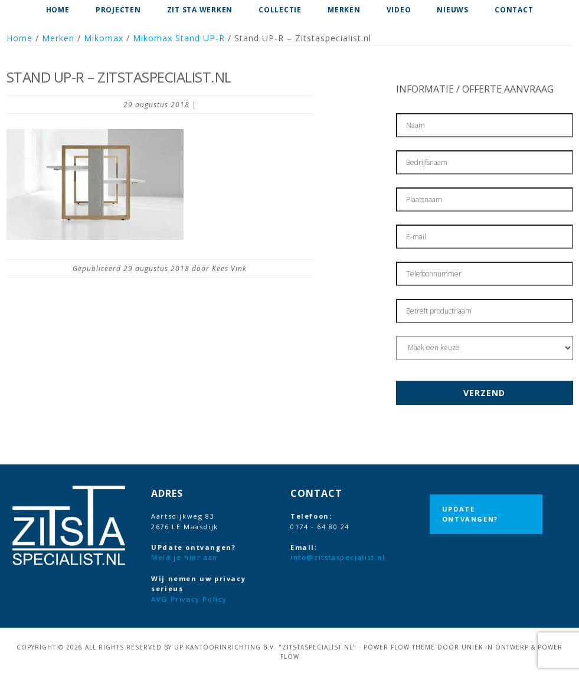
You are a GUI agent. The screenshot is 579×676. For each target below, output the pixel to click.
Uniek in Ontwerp (495, 647)
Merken (58, 38)
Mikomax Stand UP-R (179, 38)
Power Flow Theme (399, 647)
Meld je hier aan (184, 557)
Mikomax (103, 38)
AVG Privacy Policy (189, 599)
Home (19, 38)
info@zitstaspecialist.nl (337, 557)
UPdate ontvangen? (470, 514)
